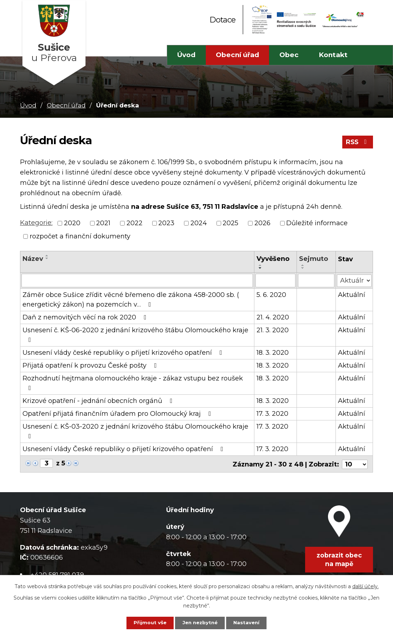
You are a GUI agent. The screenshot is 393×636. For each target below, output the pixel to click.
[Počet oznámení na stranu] (355, 463)
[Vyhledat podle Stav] (354, 280)
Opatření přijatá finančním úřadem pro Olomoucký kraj (118, 414)
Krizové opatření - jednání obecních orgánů (99, 401)
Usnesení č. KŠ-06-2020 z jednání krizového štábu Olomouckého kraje (135, 334)
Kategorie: (36, 223)
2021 (103, 223)
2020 (72, 223)
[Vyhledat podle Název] (137, 280)
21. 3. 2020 (273, 330)
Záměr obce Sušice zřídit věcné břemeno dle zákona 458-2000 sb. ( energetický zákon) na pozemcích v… (131, 299)
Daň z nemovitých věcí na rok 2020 (86, 317)
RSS (357, 143)
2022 (134, 223)
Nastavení (251, 622)
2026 (262, 223)
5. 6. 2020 (271, 295)
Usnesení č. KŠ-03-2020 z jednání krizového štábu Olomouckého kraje (135, 431)
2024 (198, 223)
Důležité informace (317, 223)
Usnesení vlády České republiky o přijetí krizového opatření (124, 449)
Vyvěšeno (273, 259)
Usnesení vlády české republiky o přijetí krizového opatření (124, 353)
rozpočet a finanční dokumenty (80, 236)
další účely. (365, 585)
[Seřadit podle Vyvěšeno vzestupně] (260, 265)
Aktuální (351, 295)
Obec (289, 55)
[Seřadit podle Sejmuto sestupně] (303, 268)
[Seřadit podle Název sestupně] (47, 258)
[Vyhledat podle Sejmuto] (316, 280)
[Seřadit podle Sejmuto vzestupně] (303, 265)
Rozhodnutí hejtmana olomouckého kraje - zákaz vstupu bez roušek (133, 382)
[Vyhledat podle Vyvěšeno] (275, 280)
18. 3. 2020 (273, 353)
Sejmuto (313, 259)
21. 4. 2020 (273, 317)
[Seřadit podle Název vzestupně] (47, 255)
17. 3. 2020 (272, 414)
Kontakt (333, 55)
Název (33, 259)
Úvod (186, 55)
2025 (230, 223)
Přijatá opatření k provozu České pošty (91, 365)
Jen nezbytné (200, 622)
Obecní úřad (237, 55)
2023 (166, 223)
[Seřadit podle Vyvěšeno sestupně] (260, 268)
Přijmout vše (145, 622)
